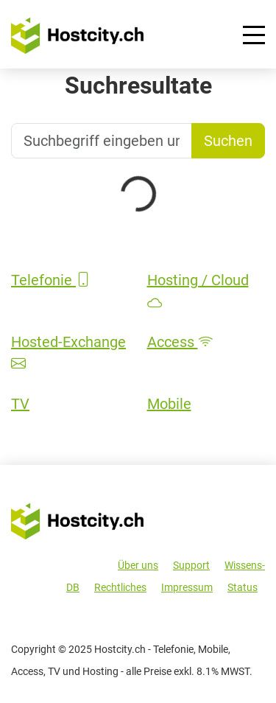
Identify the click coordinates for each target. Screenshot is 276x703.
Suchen (228, 141)
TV (20, 404)
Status (242, 587)
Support (191, 565)
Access (180, 342)
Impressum (187, 587)
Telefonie (51, 280)
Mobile (169, 404)
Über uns (138, 565)
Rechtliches (120, 587)
